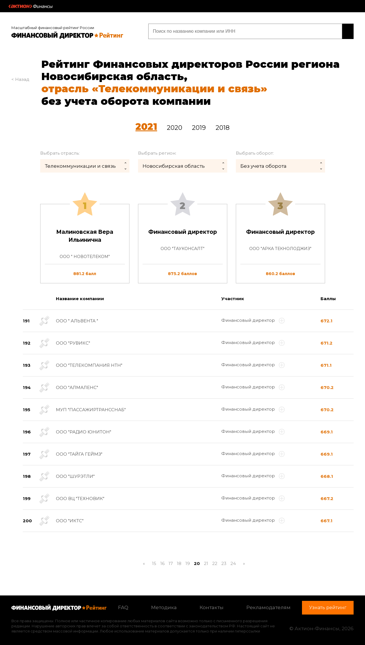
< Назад (20, 78)
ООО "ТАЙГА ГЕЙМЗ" (79, 452)
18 (179, 562)
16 (162, 562)
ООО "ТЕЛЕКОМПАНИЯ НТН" (89, 363)
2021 (146, 125)
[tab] (182, 242)
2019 (199, 126)
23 (223, 562)
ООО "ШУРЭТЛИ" (75, 475)
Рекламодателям (268, 606)
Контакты (212, 606)
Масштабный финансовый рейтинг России (52, 26)
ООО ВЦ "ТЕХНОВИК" (80, 497)
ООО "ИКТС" (70, 519)
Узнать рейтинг (317, 30)
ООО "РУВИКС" (73, 341)
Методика (164, 606)
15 (154, 562)
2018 (223, 126)
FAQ (123, 606)
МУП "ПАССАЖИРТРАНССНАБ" (91, 408)
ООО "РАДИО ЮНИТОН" (83, 430)
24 (233, 562)
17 (171, 562)
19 (187, 562)
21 (206, 562)
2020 (174, 126)
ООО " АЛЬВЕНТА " (77, 319)
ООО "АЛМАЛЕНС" (77, 386)
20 (197, 562)
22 (214, 562)
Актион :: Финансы (30, 6)
